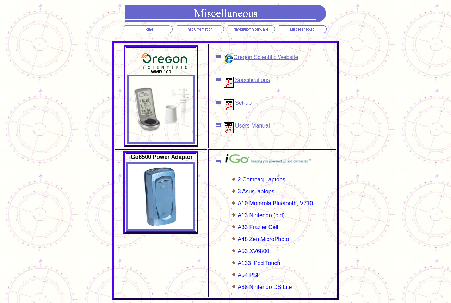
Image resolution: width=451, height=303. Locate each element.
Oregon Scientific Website (261, 57)
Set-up (238, 103)
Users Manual (247, 126)
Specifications (247, 80)
